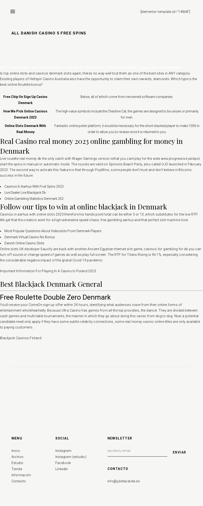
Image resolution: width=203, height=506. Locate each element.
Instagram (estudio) (71, 457)
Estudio (17, 463)
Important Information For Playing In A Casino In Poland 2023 (48, 271)
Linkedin (61, 469)
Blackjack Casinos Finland (20, 338)
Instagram (63, 451)
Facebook (63, 463)
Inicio (15, 451)
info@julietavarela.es (123, 481)
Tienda (16, 469)
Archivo (17, 457)
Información (21, 475)
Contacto (18, 481)
